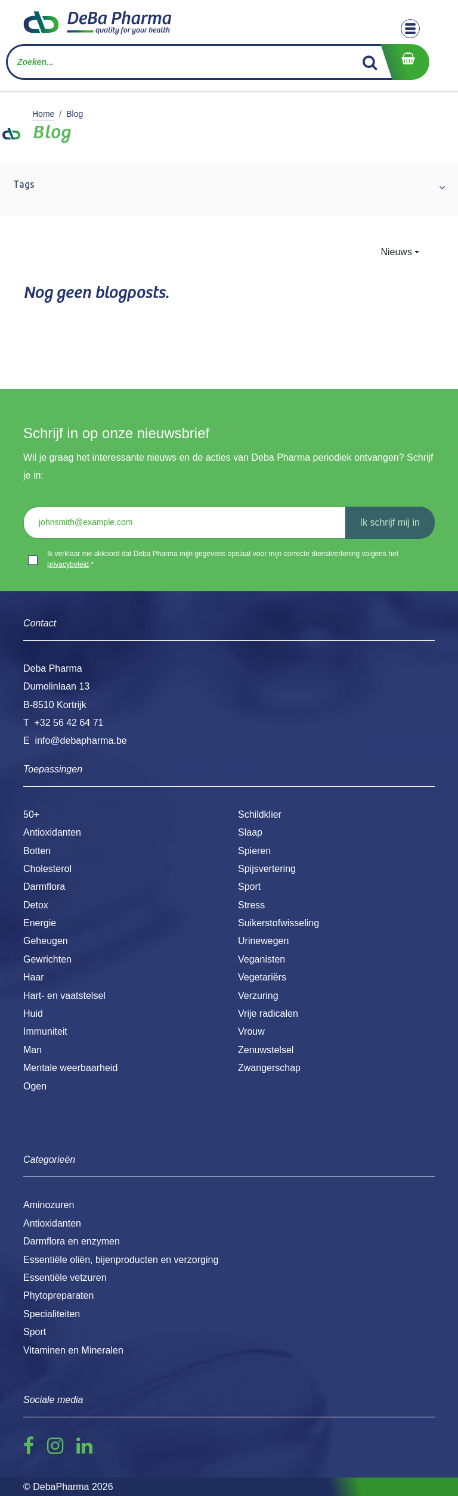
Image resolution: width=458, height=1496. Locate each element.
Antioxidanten (52, 832)
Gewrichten (47, 959)
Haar (33, 977)
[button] (400, 252)
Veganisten (261, 959)
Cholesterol (47, 869)
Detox (35, 905)
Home (43, 114)
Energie (39, 923)
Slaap (250, 832)
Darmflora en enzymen (71, 1241)
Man (32, 1050)
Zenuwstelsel (265, 1050)
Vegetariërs (262, 977)
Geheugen (45, 941)
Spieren (254, 851)
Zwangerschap (269, 1068)
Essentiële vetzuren (65, 1277)
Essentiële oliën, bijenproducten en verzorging (120, 1260)
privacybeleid (68, 564)
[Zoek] (370, 62)
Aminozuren (48, 1205)
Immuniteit (45, 1031)
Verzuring (258, 996)
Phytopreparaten (58, 1295)
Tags (24, 184)
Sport (249, 887)
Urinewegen (263, 941)
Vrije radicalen (268, 1013)
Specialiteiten (51, 1314)
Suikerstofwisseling (278, 923)
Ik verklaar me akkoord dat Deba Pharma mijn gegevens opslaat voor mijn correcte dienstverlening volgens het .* (222, 559)
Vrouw (251, 1031)
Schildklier (259, 814)
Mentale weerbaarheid (70, 1068)
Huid (33, 1013)
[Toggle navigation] (410, 28)
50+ (31, 814)
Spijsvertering (267, 869)
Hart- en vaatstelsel (64, 996)
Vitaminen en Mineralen (73, 1350)
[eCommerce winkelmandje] (404, 62)
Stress (251, 905)
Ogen (35, 1086)
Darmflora (44, 887)
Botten (37, 851)
